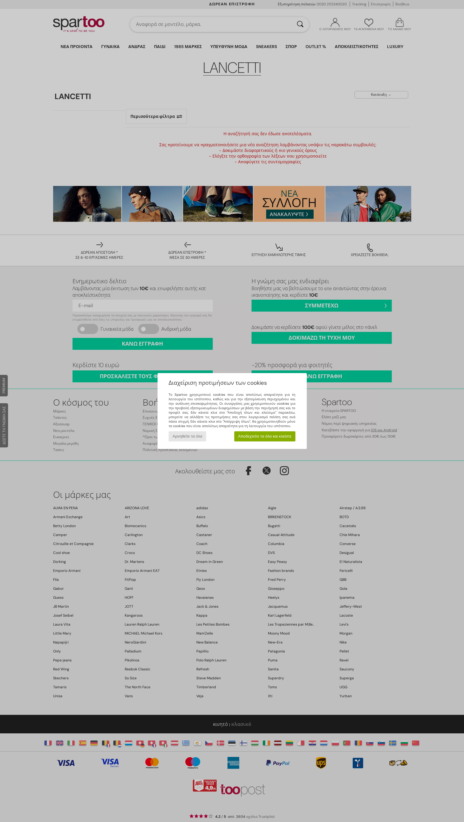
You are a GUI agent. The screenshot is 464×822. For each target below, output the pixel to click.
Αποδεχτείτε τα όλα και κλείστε (265, 436)
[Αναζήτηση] (300, 24)
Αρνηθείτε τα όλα (187, 436)
